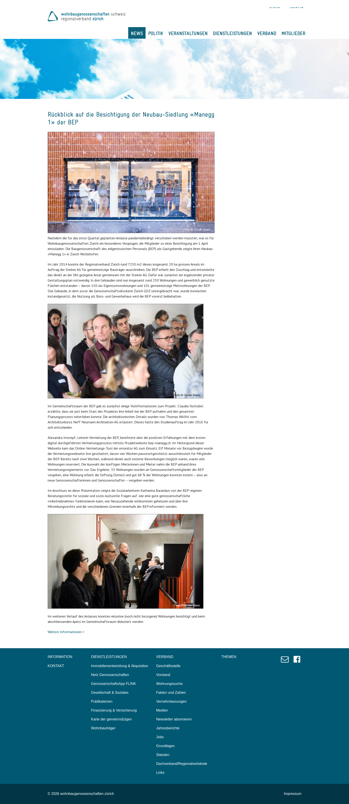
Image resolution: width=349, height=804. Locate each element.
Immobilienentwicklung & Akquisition (119, 666)
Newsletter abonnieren (174, 719)
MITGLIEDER (293, 33)
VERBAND (266, 33)
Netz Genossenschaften (110, 675)
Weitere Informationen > (66, 632)
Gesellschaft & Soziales (109, 692)
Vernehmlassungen (171, 701)
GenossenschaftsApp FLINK (113, 684)
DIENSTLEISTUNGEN (232, 33)
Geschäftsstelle (168, 666)
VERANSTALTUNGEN (188, 33)
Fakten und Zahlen (171, 692)
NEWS (137, 33)
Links (160, 772)
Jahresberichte (168, 728)
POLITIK (155, 33)
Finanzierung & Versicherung (114, 710)
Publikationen (101, 701)
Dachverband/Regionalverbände (181, 764)
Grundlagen (165, 746)
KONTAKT (56, 666)
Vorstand (163, 675)
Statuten (163, 755)
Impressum (292, 794)
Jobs (160, 737)
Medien (162, 710)
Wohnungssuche (169, 684)
